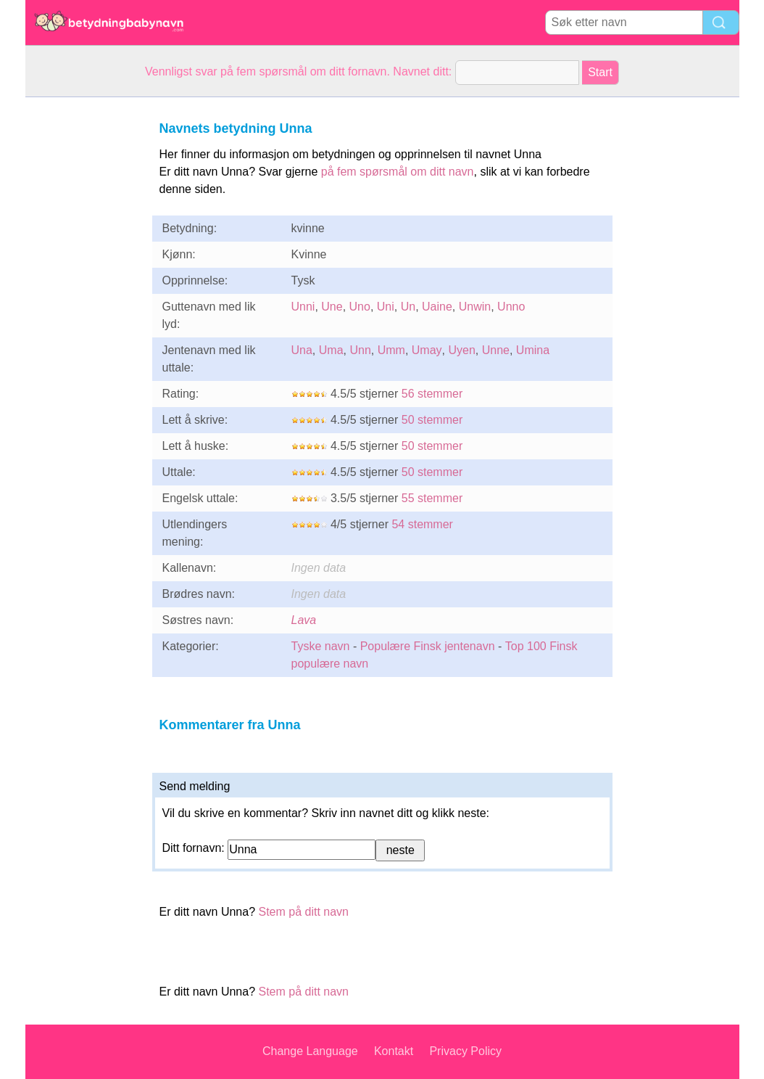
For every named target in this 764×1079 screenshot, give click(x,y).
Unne (496, 350)
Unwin (475, 306)
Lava (304, 620)
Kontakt (393, 1051)
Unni (303, 306)
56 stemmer (432, 393)
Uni (385, 306)
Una (301, 350)
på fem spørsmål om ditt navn (397, 171)
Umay (427, 350)
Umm (391, 350)
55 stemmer (432, 498)
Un (408, 306)
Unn (359, 350)
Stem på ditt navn (303, 912)
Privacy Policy (465, 1051)
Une (331, 306)
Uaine (437, 306)
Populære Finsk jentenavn (427, 646)
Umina (532, 350)
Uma (331, 350)
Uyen (461, 350)
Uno (359, 306)
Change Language (310, 1051)
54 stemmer (421, 524)
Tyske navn (320, 646)
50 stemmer (432, 420)
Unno (511, 306)
